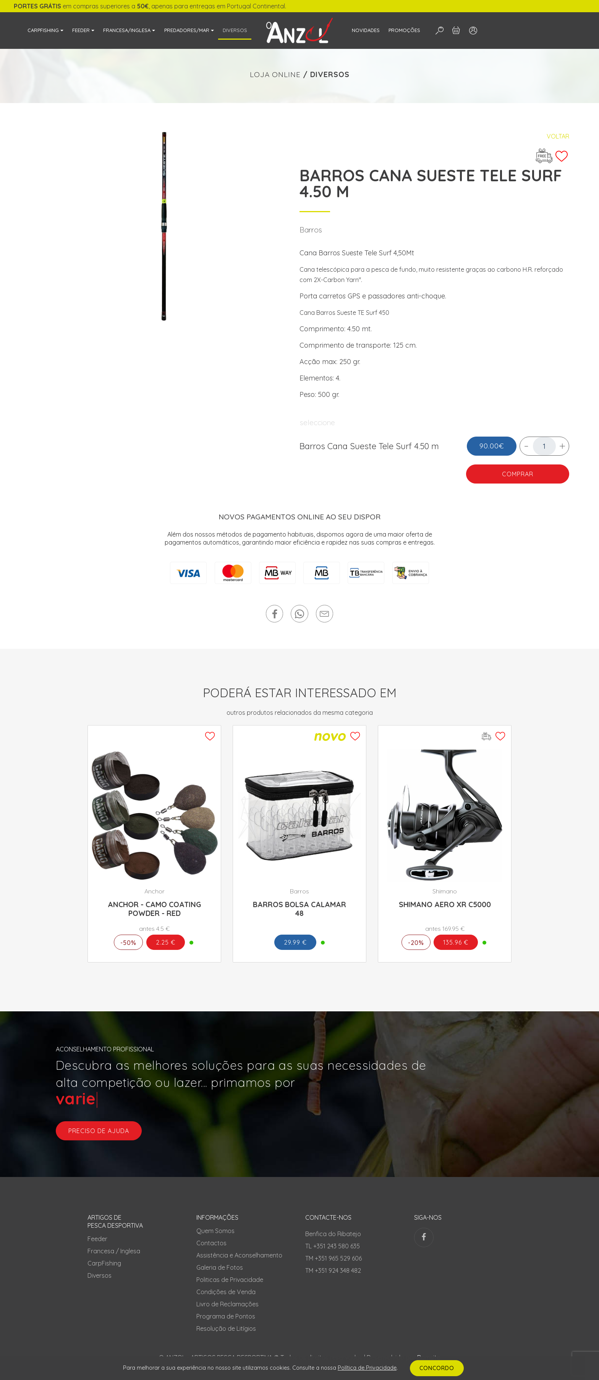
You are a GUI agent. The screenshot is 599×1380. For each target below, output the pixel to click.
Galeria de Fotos (219, 1267)
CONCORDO (436, 1368)
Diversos (99, 1275)
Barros (311, 229)
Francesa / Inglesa (113, 1251)
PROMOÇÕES (404, 30)
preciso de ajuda (98, 1131)
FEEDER (81, 30)
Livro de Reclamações (227, 1304)
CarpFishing (104, 1263)
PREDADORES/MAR (186, 30)
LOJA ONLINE (275, 74)
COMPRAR (517, 474)
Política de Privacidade (367, 1367)
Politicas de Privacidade (229, 1279)
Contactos (211, 1243)
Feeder (97, 1239)
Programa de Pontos (225, 1316)
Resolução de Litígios (226, 1328)
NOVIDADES (366, 30)
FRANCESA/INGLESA (127, 30)
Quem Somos (215, 1231)
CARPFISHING (43, 30)
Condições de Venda (226, 1292)
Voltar (558, 136)
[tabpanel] (164, 227)
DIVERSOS (235, 30)
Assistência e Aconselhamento (239, 1255)
